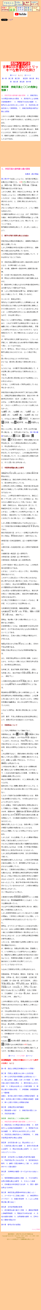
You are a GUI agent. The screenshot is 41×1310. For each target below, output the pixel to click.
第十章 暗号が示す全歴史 (11, 1224)
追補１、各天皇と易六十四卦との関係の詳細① (18, 1096)
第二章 (10, 78)
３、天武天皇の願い (8, 1113)
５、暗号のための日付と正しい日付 (22, 1131)
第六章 (31, 78)
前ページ (13, 75)
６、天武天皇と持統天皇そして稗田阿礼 (15, 1134)
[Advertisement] (19, 41)
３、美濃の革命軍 (17, 1199)
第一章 (4, 78)
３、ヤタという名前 (28, 1181)
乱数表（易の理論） (32, 174)
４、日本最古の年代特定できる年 (13, 1184)
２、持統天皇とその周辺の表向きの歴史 (15, 1125)
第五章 (25, 78)
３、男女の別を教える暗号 (19, 1149)
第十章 (28, 82)
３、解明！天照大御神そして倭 (17, 1163)
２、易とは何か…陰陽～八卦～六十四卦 (15, 1080)
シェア (10, 20)
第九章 (22, 82)
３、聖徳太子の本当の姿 (23, 1213)
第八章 (15, 82)
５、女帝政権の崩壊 (21, 1216)
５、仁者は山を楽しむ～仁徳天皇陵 (19, 1086)
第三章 (17, 78)
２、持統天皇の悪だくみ (28, 1110)
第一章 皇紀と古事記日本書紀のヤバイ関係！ (18, 1068)
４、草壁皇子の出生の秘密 (23, 102)
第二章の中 (5, 179)
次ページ (28, 75)
